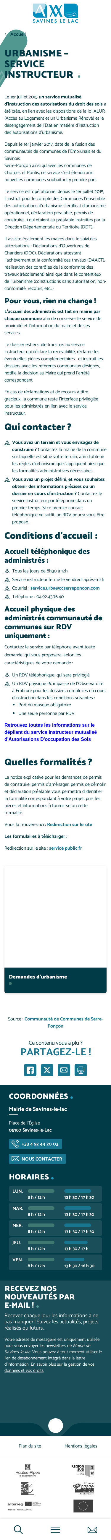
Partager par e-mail (64, 1070)
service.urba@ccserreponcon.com (65, 588)
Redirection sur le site (69, 825)
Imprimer (81, 1070)
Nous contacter (42, 1159)
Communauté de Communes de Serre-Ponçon (64, 1022)
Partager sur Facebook (30, 1070)
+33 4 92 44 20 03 (40, 1144)
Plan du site (30, 1446)
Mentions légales (81, 1446)
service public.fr (65, 848)
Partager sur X (47, 1070)
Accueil (18, 34)
